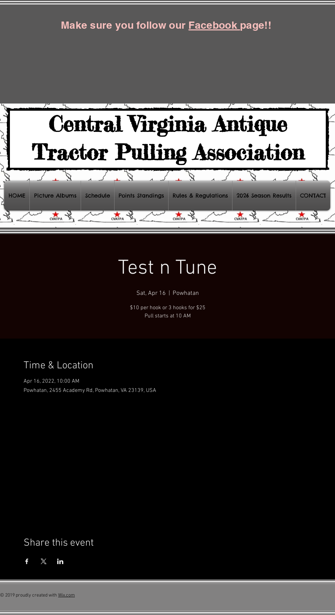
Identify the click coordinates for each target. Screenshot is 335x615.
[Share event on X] (43, 561)
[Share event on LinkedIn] (60, 561)
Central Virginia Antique (168, 124)
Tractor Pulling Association (168, 152)
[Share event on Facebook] (27, 561)
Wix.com (66, 595)
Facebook (214, 25)
